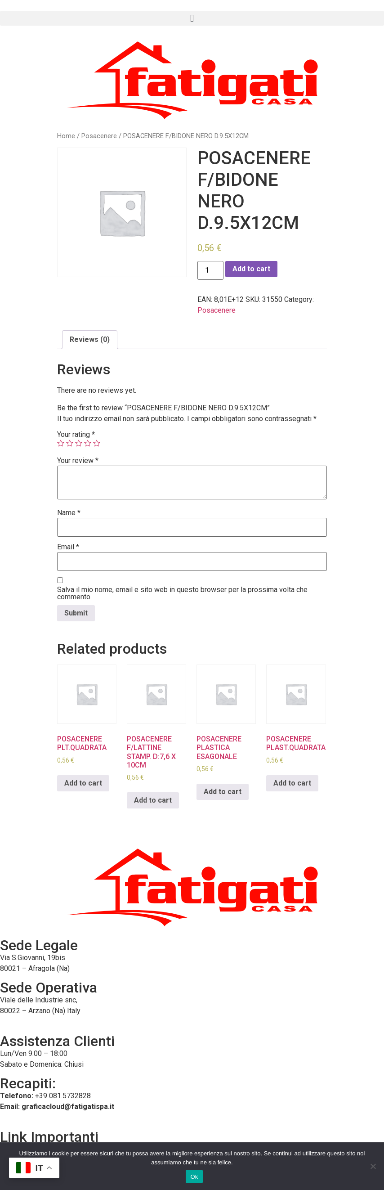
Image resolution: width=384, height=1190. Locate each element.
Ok (194, 1176)
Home (66, 136)
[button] (192, 18)
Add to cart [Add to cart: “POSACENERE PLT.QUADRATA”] (83, 783)
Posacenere (99, 136)
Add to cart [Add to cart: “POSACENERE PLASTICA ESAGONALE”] (222, 791)
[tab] (89, 339)
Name (68, 512)
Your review (77, 460)
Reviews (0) (90, 339)
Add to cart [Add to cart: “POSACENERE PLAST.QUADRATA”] (292, 783)
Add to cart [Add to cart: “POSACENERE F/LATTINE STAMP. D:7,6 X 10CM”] (153, 800)
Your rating (76, 434)
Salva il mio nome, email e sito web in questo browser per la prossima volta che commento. (182, 593)
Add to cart (251, 269)
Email (68, 547)
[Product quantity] (210, 270)
